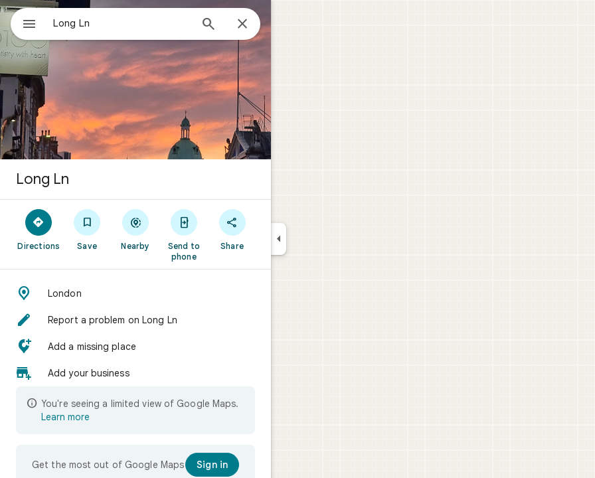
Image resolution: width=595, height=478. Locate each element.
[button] (135, 293)
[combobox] (121, 23)
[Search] (208, 25)
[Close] (242, 24)
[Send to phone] (183, 234)
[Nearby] (136, 229)
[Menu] (29, 25)
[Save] (87, 229)
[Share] (232, 229)
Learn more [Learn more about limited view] (65, 417)
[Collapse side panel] (278, 239)
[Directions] (39, 229)
